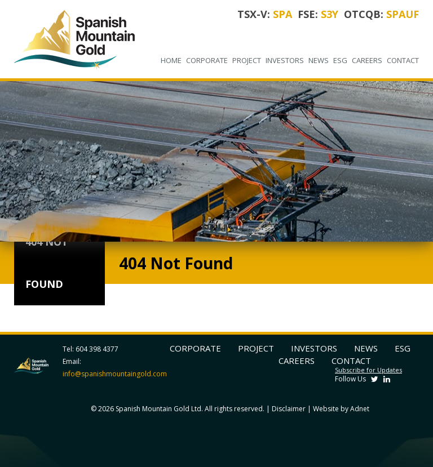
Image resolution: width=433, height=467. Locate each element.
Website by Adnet (341, 408)
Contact (403, 60)
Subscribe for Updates (368, 370)
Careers (367, 60)
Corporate (207, 60)
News (318, 60)
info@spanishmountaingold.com (115, 374)
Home (171, 60)
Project (246, 60)
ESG (340, 60)
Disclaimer (289, 408)
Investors (285, 60)
